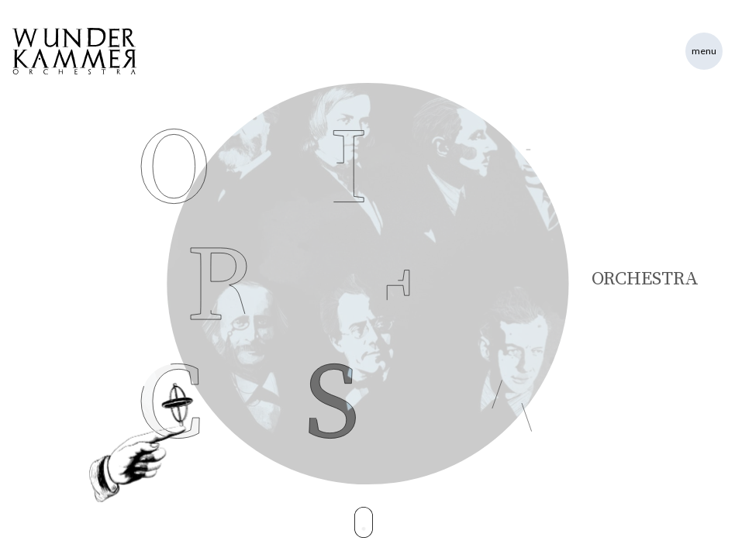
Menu (704, 51)
